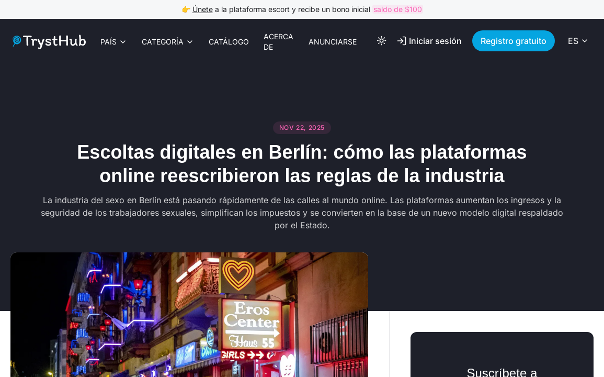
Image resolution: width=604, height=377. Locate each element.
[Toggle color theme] (381, 40)
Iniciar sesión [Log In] (429, 41)
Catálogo (229, 41)
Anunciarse (333, 41)
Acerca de (278, 41)
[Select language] (578, 40)
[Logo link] (48, 42)
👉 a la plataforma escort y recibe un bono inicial (302, 9)
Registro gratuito (513, 41)
